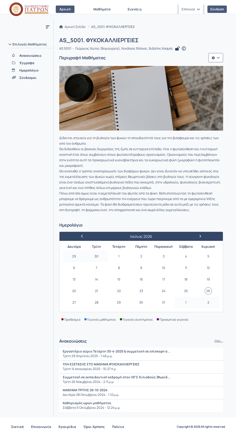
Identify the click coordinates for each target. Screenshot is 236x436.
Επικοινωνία (41, 426)
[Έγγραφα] (30, 63)
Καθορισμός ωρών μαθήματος (87, 403)
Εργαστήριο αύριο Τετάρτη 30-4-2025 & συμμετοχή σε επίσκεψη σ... (116, 351)
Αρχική (65, 9)
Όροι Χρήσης (94, 426)
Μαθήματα (102, 9)
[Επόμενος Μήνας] (198, 236)
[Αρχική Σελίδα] (28, 9)
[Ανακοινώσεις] (30, 55)
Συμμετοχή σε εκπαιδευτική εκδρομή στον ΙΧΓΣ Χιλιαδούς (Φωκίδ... (116, 377)
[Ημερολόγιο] (30, 70)
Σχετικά (17, 426)
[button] (191, 9)
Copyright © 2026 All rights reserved (201, 427)
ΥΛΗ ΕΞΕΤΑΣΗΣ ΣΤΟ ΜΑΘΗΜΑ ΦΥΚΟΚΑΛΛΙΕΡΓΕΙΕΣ (101, 364)
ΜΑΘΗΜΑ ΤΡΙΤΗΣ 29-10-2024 (85, 390)
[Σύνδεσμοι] (30, 77)
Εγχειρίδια (67, 426)
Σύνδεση (217, 9)
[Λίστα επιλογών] (215, 57)
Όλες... (218, 341)
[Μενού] (47, 26)
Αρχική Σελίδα (72, 27)
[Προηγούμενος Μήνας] (84, 236)
